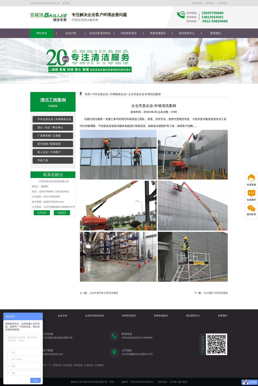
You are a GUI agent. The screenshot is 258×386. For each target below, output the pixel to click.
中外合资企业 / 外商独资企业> (110, 94)
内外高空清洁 (129, 33)
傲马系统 (182, 382)
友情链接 (57, 365)
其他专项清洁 (158, 33)
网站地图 (197, 3)
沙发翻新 (99, 365)
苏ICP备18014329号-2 (142, 382)
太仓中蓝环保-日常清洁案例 (104, 293)
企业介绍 (70, 33)
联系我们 (223, 3)
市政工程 (43, 160)
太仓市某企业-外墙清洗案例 (144, 94)
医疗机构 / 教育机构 (49, 143)
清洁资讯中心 (187, 33)
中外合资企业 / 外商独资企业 (54, 119)
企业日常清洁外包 (99, 33)
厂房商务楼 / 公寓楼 (49, 135)
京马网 (173, 382)
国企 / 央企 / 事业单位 (50, 127)
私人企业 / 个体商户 (49, 152)
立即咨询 (41, 212)
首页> (88, 94)
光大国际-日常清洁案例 (216, 293)
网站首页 (42, 33)
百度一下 (46, 365)
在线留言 (210, 3)
